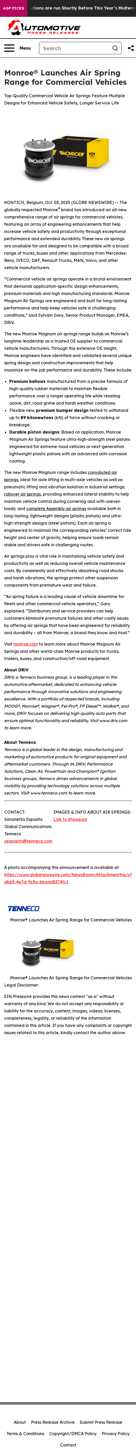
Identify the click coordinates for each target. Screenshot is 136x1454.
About (20, 1422)
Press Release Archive (53, 1422)
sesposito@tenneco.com (28, 841)
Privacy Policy (116, 1433)
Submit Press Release (101, 1422)
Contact (68, 1445)
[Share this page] (131, 48)
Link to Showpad (70, 819)
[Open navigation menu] (17, 48)
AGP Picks (13, 8)
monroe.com (25, 644)
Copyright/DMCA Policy (73, 1433)
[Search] (74, 48)
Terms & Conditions (25, 1433)
